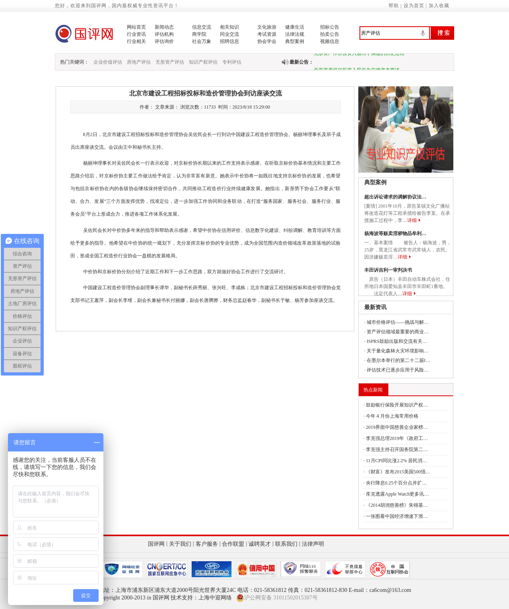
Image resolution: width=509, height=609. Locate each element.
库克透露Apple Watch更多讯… (397, 494)
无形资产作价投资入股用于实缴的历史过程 (359, 55)
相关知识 (229, 27)
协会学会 (266, 41)
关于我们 (180, 544)
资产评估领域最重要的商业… (398, 332)
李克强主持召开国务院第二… (397, 449)
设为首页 (414, 5)
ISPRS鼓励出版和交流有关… (397, 341)
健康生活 (294, 27)
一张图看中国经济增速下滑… (397, 516)
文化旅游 (266, 27)
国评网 (156, 544)
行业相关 (136, 41)
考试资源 (266, 34)
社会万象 (201, 41)
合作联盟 (233, 544)
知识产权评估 (203, 62)
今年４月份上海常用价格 (392, 416)
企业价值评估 (107, 62)
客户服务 (207, 544)
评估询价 (164, 41)
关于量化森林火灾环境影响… (398, 351)
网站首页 (136, 27)
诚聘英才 (260, 544)
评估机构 (164, 34)
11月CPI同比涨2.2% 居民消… (396, 460)
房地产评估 (139, 62)
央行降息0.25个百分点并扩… (396, 483)
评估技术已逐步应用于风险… (398, 370)
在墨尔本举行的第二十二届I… (398, 360)
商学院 (199, 34)
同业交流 (229, 34)
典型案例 (294, 41)
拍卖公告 (329, 34)
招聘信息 (229, 41)
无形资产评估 (169, 62)
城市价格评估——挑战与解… (398, 322)
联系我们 (286, 544)
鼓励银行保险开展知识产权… (397, 405)
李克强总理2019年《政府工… (397, 438)
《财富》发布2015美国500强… (398, 472)
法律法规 (294, 34)
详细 (412, 220)
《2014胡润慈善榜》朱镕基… (397, 505)
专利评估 (231, 62)
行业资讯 (136, 34)
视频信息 (329, 41)
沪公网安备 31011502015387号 (277, 598)
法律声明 (313, 544)
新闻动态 (164, 27)
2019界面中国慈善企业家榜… (397, 427)
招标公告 (329, 27)
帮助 (394, 5)
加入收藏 (439, 5)
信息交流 (201, 27)
